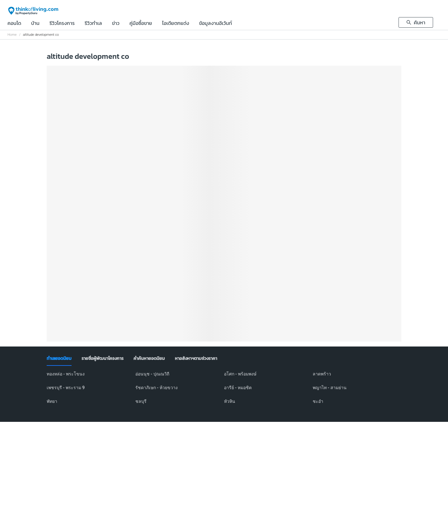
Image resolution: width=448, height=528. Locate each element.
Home (11, 35)
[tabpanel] (224, 391)
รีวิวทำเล (93, 24)
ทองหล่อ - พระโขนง (66, 373)
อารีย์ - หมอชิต (238, 387)
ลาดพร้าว (322, 373)
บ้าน (35, 24)
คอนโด (14, 24)
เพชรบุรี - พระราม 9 (66, 387)
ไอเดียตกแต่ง (175, 24)
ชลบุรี (141, 401)
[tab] (59, 358)
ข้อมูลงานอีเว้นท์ (215, 24)
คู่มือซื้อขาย (140, 24)
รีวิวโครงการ (62, 24)
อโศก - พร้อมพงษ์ (240, 373)
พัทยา (52, 401)
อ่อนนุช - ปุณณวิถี (152, 373)
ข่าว (115, 24)
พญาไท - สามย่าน (330, 387)
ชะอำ (318, 401)
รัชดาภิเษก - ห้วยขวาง (156, 387)
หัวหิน (229, 401)
